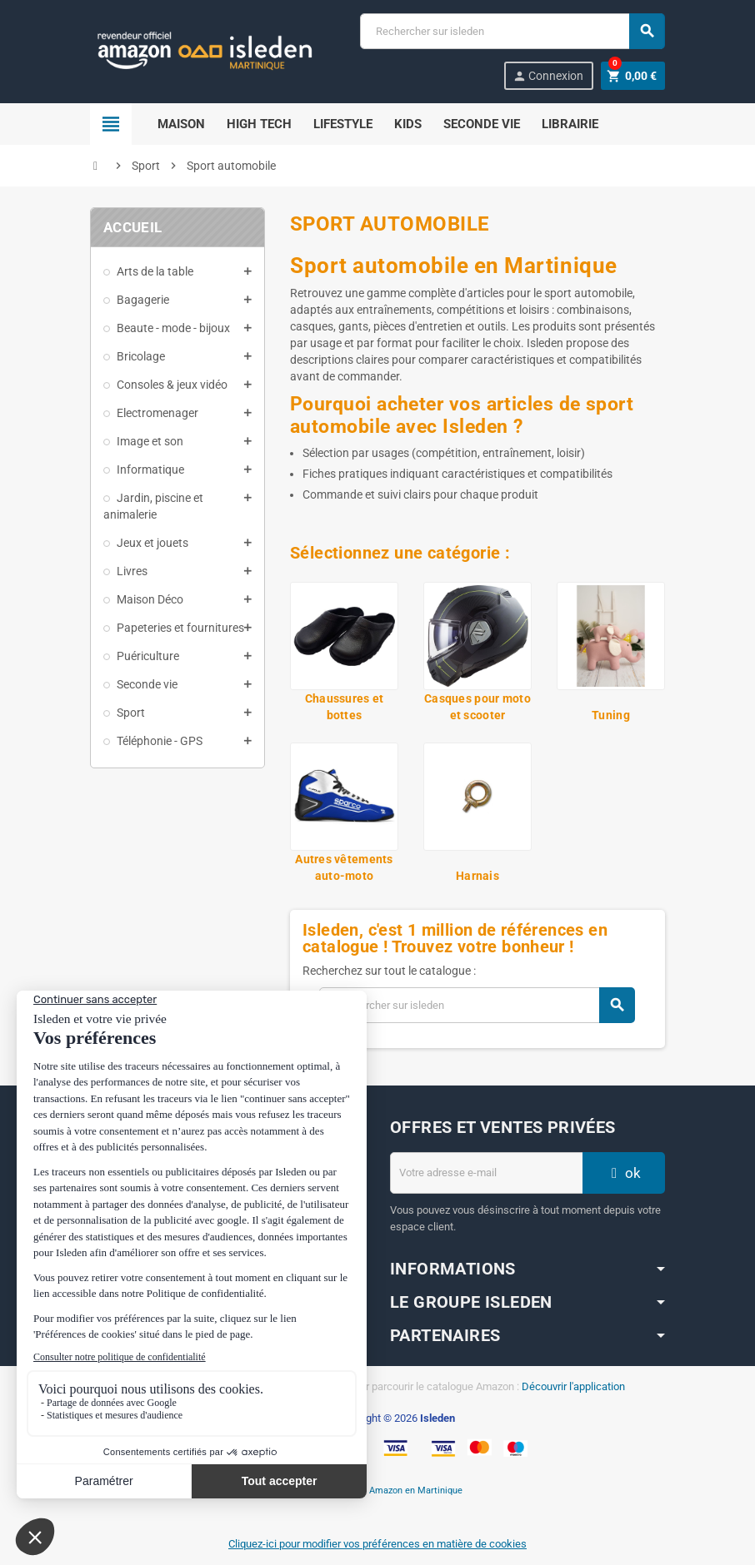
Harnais (477, 875)
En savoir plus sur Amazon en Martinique (377, 1490)
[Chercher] (512, 31)
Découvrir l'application (573, 1386)
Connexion (547, 76)
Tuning (611, 715)
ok (624, 1173)
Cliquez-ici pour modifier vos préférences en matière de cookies (377, 1544)
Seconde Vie (481, 124)
